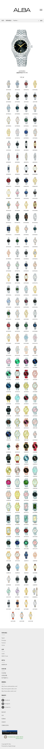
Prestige (4, 640)
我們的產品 (8, 20)
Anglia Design (11, 746)
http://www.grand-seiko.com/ (9, 688)
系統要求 (4, 722)
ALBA (3, 653)
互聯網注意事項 (5, 725)
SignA (3, 638)
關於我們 (4, 712)
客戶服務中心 (5, 678)
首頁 (3, 20)
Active (3, 645)
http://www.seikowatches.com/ (9, 686)
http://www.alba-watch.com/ (9, 691)
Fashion (15, 20)
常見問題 (4, 673)
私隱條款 (4, 718)
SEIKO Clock (5, 656)
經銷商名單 (4, 664)
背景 (3, 715)
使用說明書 (4, 675)
